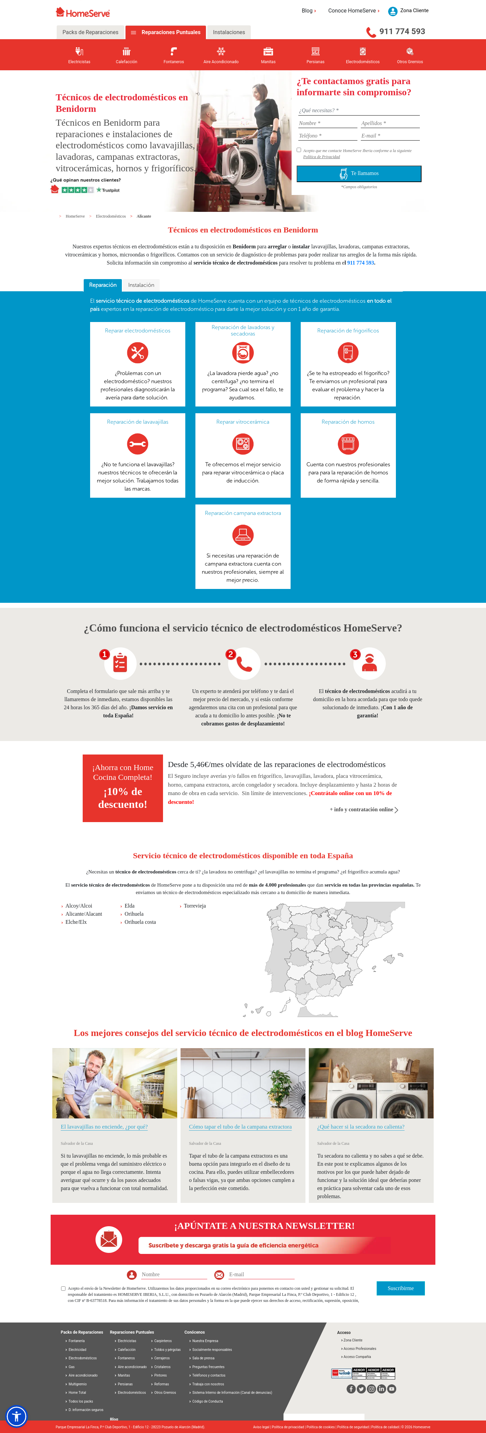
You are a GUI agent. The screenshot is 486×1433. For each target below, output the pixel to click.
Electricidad (75, 1350)
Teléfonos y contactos (207, 1375)
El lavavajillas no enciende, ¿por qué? (104, 1126)
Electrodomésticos (111, 216)
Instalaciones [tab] (229, 32)
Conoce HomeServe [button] (355, 10)
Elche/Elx (76, 922)
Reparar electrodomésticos (137, 330)
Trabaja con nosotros (206, 1384)
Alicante (144, 216)
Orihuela (134, 914)
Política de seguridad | (354, 1427)
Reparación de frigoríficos (348, 330)
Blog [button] (310, 10)
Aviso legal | (262, 1427)
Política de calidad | (386, 1427)
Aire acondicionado (81, 1375)
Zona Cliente (351, 1340)
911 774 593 (402, 31)
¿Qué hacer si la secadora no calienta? (361, 1126)
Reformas (160, 1384)
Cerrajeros (160, 1358)
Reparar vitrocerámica (242, 422)
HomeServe (76, 216)
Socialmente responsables (210, 1350)
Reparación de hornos (348, 422)
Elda (129, 906)
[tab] (103, 285)
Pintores (159, 1375)
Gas (70, 1367)
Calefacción (125, 1350)
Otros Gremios (163, 1392)
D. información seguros (84, 1410)
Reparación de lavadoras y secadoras (243, 330)
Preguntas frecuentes (207, 1367)
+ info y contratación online (364, 809)
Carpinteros (161, 1341)
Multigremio (76, 1384)
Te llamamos (359, 174)
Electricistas (125, 1341)
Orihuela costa (140, 922)
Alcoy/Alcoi (78, 906)
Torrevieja (195, 906)
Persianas (123, 1384)
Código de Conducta (206, 1401)
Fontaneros (124, 1358)
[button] (16, 1416)
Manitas (122, 1375)
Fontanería (75, 1341)
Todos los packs (79, 1401)
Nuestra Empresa (203, 1341)
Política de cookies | (321, 1427)
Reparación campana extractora (243, 513)
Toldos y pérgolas (166, 1350)
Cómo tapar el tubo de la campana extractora (240, 1126)
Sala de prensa (202, 1358)
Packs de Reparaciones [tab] (90, 32)
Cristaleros (161, 1367)
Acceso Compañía (356, 1357)
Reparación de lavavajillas (137, 422)
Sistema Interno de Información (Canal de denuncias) (232, 1392)
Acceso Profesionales (358, 1349)
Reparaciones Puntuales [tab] (170, 32)
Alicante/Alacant (83, 914)
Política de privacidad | (289, 1427)
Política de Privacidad (321, 156)
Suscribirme (401, 1288)
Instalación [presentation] (141, 285)
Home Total (75, 1392)
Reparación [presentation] (102, 285)
